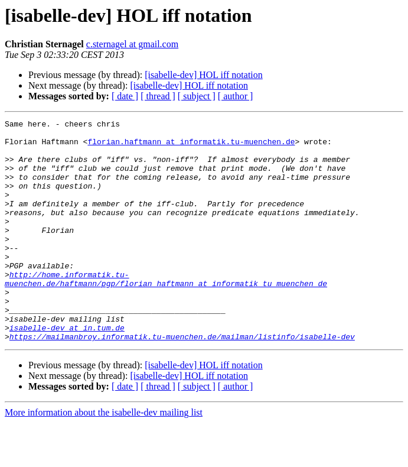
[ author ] (235, 96)
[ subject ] (197, 96)
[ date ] (125, 96)
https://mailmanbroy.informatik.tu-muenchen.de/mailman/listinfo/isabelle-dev (182, 380)
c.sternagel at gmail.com (132, 44)
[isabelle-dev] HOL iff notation (204, 75)
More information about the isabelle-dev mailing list (104, 457)
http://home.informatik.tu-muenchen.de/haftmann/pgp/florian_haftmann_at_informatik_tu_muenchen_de (166, 311)
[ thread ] (158, 96)
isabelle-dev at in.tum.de (67, 370)
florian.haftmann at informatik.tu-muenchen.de (191, 146)
